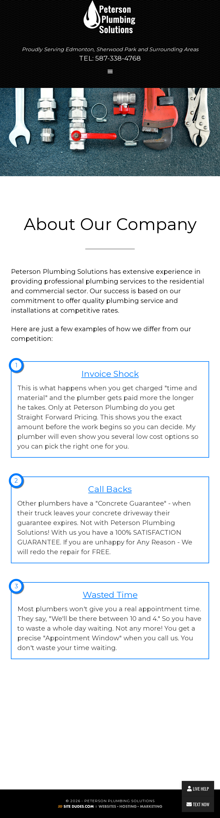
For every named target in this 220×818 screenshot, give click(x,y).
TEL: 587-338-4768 (110, 58)
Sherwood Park (116, 49)
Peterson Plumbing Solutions (110, 17)
